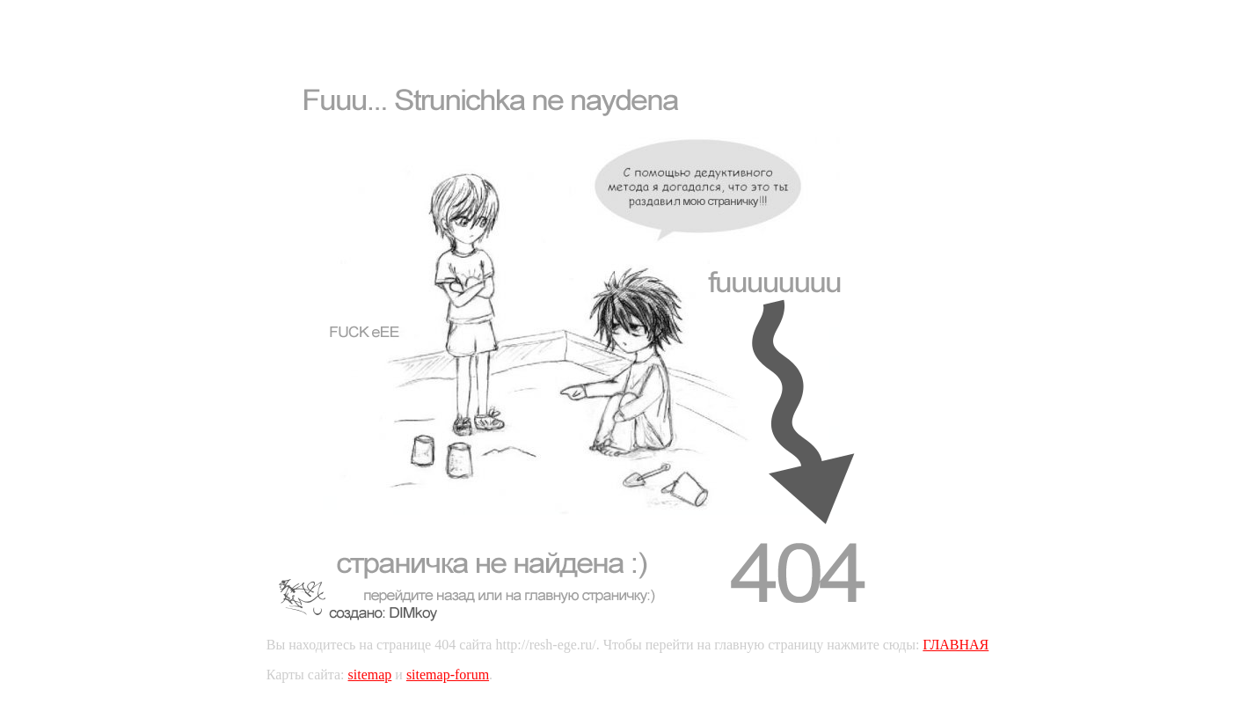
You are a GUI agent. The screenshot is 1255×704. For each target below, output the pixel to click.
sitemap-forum (447, 674)
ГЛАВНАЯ (956, 644)
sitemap (370, 674)
